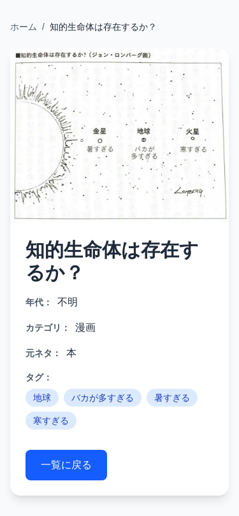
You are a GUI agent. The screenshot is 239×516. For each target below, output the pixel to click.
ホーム (23, 27)
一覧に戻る (66, 464)
